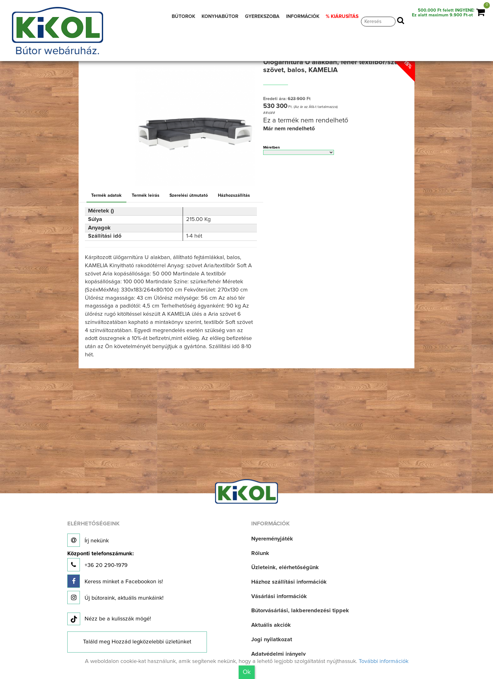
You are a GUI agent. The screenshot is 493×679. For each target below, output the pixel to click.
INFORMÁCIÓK (302, 16)
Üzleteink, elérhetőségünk (285, 567)
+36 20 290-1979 (100, 561)
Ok (247, 672)
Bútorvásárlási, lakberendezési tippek (300, 611)
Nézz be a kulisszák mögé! (109, 619)
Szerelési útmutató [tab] (188, 195)
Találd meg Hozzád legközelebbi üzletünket (137, 642)
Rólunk (260, 553)
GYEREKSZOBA (262, 16)
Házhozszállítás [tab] (234, 195)
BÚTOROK (183, 16)
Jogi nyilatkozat (271, 639)
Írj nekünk (88, 540)
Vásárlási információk (279, 596)
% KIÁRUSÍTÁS (342, 16)
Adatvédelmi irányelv (278, 654)
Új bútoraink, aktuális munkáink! (115, 597)
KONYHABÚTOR (220, 16)
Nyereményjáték (272, 539)
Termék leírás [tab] (145, 195)
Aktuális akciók (271, 625)
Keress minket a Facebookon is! (115, 581)
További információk (383, 661)
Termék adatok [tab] (106, 195)
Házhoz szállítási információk (289, 582)
